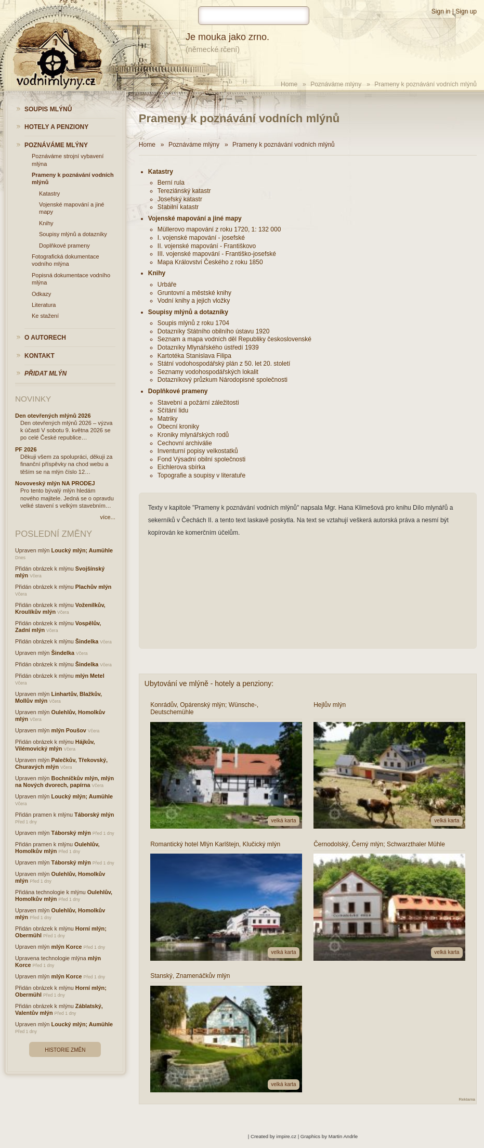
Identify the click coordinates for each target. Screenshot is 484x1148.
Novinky (33, 398)
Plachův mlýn (93, 587)
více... (107, 517)
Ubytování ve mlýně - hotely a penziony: (209, 683)
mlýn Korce (66, 947)
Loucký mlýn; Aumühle (82, 550)
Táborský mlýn (94, 814)
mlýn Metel (89, 676)
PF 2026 (26, 449)
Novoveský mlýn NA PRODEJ (55, 483)
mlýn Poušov (68, 730)
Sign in (441, 11)
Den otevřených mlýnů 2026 (53, 415)
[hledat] (253, 15)
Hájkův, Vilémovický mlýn (55, 745)
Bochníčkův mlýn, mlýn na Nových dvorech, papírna (64, 781)
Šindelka (86, 641)
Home (289, 84)
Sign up (466, 11)
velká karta (283, 820)
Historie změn (65, 1050)
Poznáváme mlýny (335, 84)
